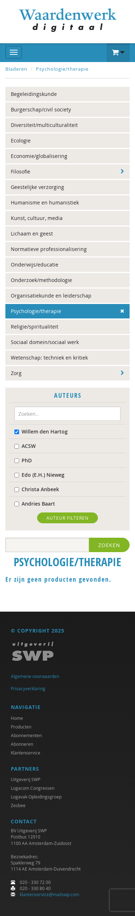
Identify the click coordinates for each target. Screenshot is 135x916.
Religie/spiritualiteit (34, 326)
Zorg (16, 373)
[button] (118, 52)
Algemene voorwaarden (35, 676)
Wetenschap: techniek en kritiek (49, 357)
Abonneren (22, 744)
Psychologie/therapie (62, 69)
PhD (23, 460)
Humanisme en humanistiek (45, 202)
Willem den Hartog (41, 431)
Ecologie (21, 140)
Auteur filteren (67, 518)
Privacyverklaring (28, 688)
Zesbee (18, 805)
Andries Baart (34, 503)
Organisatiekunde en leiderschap (51, 295)
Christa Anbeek (36, 489)
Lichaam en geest (32, 233)
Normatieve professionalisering (49, 249)
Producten (21, 727)
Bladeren (16, 69)
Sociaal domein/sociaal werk (45, 342)
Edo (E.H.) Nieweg (39, 474)
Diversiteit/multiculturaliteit (44, 125)
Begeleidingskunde (34, 94)
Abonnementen (26, 735)
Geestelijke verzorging (37, 187)
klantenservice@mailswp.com (49, 894)
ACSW (25, 445)
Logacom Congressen (32, 788)
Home (17, 718)
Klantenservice (25, 753)
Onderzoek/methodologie (41, 280)
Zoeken (109, 545)
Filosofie (20, 171)
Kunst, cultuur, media (37, 218)
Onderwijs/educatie (34, 264)
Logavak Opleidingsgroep (36, 797)
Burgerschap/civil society (41, 109)
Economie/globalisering (39, 156)
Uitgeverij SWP (25, 779)
